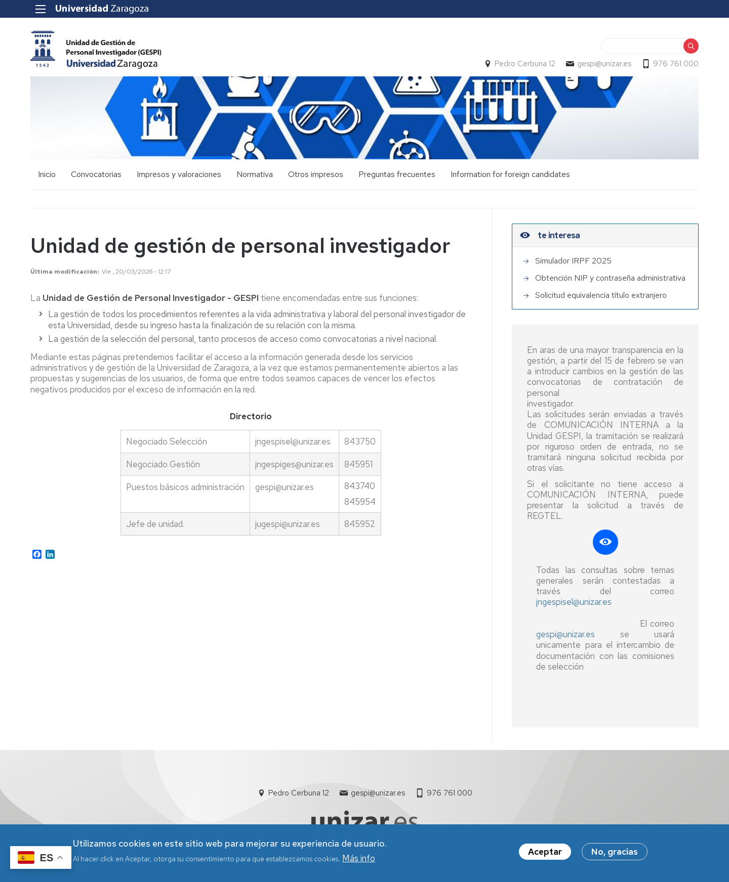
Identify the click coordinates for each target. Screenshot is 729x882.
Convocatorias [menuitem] (96, 174)
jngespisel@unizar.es (574, 601)
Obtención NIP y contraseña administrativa (610, 278)
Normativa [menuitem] (254, 174)
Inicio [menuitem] (47, 174)
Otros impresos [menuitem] (315, 174)
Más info (358, 860)
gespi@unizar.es (604, 64)
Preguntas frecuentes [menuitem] (396, 174)
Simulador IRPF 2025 (573, 260)
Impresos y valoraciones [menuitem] (179, 174)
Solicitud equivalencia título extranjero (601, 295)
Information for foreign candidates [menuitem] (510, 174)
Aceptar (545, 854)
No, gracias (614, 854)
